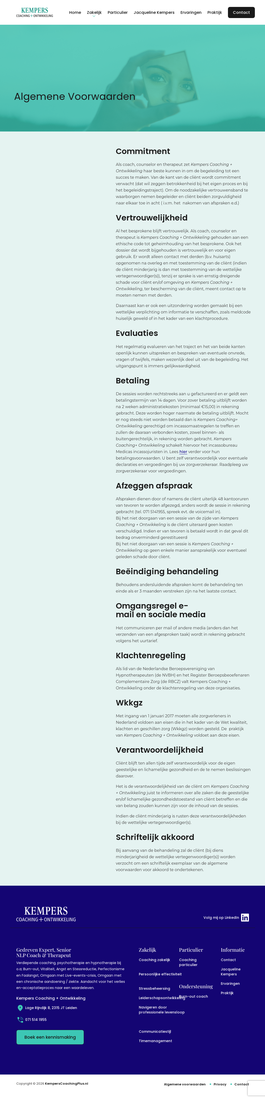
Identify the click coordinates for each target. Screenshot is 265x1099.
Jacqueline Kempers (231, 972)
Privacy (220, 1084)
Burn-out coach (193, 996)
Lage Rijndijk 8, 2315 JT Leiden (46, 1007)
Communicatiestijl (155, 1031)
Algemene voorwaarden (185, 1084)
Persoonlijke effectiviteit (160, 974)
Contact (228, 959)
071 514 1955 (31, 1019)
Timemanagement (155, 1040)
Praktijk (227, 992)
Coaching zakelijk (154, 959)
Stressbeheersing (154, 988)
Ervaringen (230, 983)
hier (183, 451)
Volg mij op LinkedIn (226, 918)
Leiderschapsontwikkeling (162, 997)
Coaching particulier (188, 962)
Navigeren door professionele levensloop (162, 1010)
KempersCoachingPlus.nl (66, 1083)
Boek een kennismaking (50, 1037)
